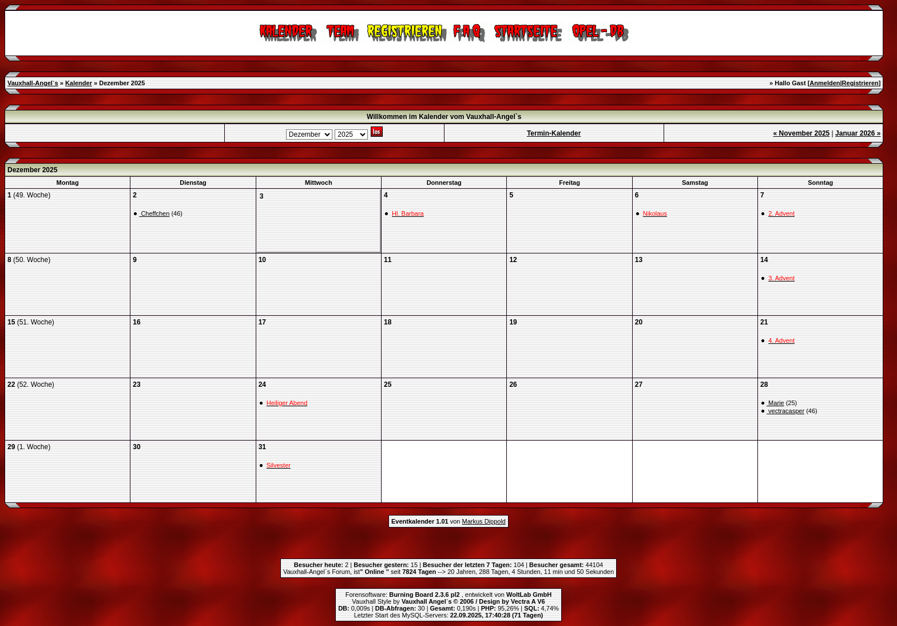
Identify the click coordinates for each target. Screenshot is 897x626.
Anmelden (824, 83)
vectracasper (785, 410)
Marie (775, 402)
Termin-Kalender (554, 133)
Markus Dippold (484, 521)
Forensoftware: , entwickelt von (448, 594)
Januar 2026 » (857, 133)
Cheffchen (154, 213)
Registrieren (860, 83)
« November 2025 (801, 133)
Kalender (78, 83)
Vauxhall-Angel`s (32, 83)
